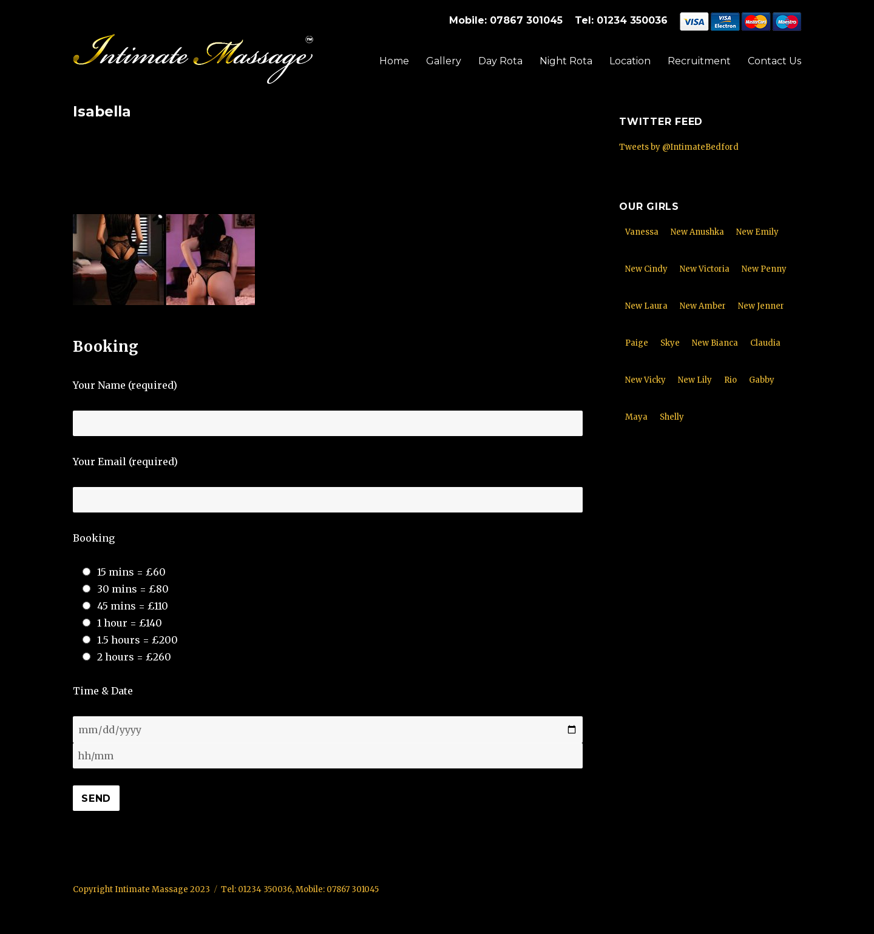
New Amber (703, 306)
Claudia (765, 343)
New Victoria (705, 269)
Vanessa (642, 232)
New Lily (695, 380)
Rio (730, 380)
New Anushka (697, 232)
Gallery (443, 61)
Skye (670, 343)
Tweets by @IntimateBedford (679, 147)
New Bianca (715, 343)
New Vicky (645, 380)
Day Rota (500, 61)
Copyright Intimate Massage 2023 (141, 889)
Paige (636, 343)
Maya (636, 417)
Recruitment (699, 61)
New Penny (764, 269)
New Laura (646, 306)
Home (394, 61)
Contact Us (774, 61)
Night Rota (566, 61)
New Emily (757, 232)
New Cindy (646, 269)
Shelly (672, 417)
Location (630, 61)
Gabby (761, 380)
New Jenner (761, 306)
